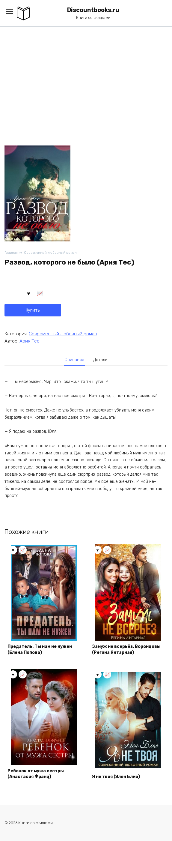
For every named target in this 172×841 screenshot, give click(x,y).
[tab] (74, 360)
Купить (33, 310)
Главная (11, 253)
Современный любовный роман (50, 253)
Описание (74, 359)
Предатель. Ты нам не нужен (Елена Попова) (39, 649)
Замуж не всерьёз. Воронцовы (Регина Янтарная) (126, 649)
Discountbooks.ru (93, 10)
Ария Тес (29, 341)
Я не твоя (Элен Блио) (116, 776)
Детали (100, 359)
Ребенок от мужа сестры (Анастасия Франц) (35, 774)
